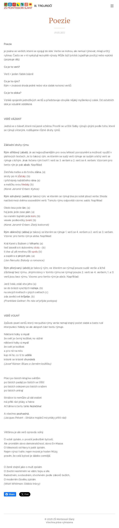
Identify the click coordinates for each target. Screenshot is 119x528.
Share (10, 494)
